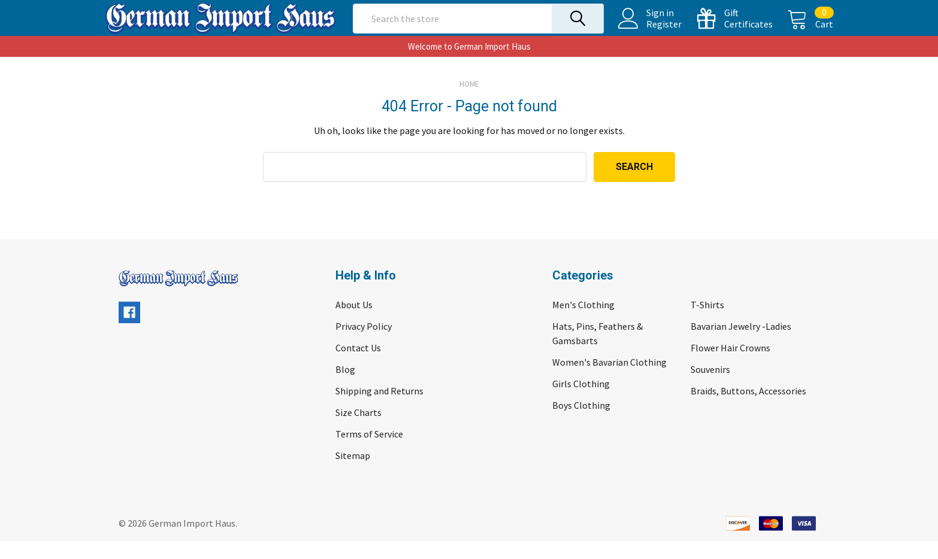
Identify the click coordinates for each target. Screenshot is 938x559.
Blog (345, 387)
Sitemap (352, 473)
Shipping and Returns (379, 409)
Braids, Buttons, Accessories (748, 409)
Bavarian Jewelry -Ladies (741, 344)
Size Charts (358, 430)
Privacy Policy (363, 344)
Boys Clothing (581, 423)
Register (650, 33)
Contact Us (358, 366)
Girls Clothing (581, 402)
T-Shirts (707, 323)
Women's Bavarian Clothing (609, 380)
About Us (354, 323)
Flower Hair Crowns (730, 366)
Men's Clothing (583, 323)
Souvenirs (710, 387)
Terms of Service (369, 452)
